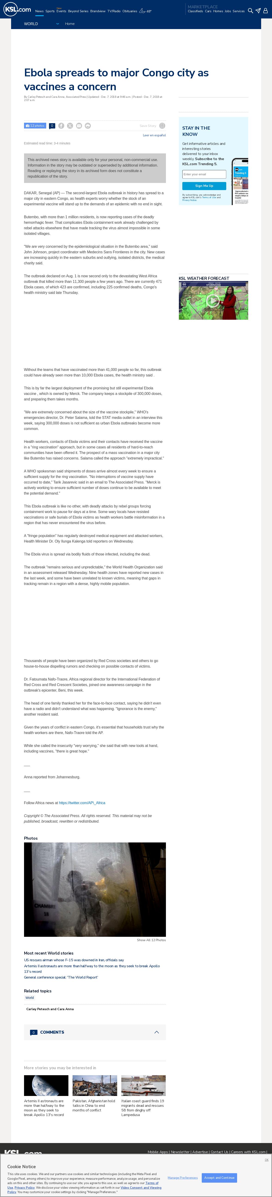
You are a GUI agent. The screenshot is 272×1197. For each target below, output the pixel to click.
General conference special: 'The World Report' (61, 977)
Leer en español (154, 135)
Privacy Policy (25, 1188)
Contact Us (219, 1152)
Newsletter (180, 1152)
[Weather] (146, 13)
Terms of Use (209, 197)
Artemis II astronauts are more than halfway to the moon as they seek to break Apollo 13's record (44, 1107)
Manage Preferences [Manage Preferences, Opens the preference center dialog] (183, 1178)
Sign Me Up (204, 186)
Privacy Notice (189, 200)
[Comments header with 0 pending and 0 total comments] (95, 1032)
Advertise (200, 1152)
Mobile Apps (158, 1152)
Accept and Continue (219, 1178)
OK (267, 1160)
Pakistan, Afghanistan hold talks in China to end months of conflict (94, 1105)
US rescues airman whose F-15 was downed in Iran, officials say (74, 960)
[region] (136, 1175)
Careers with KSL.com (248, 1152)
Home (70, 23)
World (30, 998)
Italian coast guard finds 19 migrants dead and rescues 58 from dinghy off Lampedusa (142, 1107)
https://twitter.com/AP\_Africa (82, 803)
